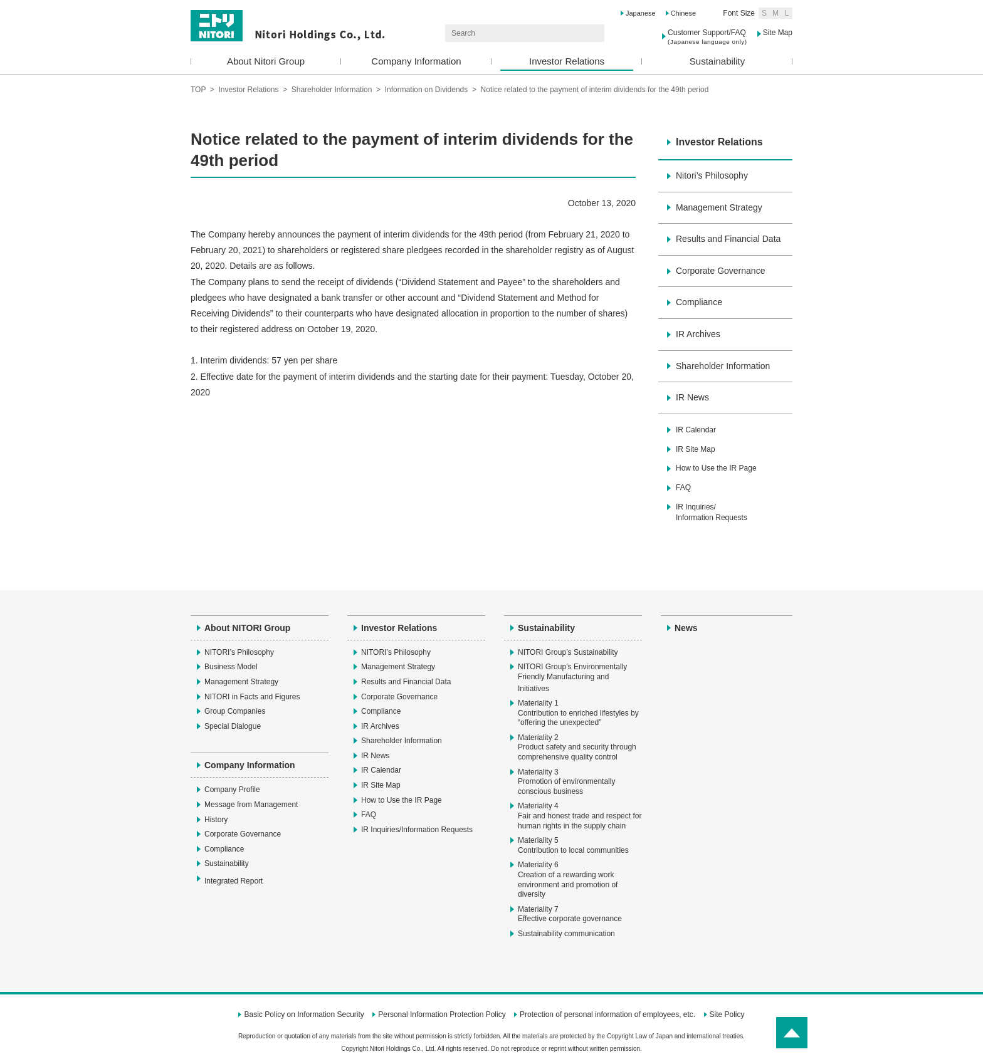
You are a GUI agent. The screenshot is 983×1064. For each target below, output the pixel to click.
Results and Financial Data (728, 239)
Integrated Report (239, 880)
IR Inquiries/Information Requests (711, 512)
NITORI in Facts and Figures (252, 696)
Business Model (231, 666)
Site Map (777, 32)
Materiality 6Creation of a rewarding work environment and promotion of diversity (568, 879)
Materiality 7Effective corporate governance (570, 914)
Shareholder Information (332, 89)
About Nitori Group (266, 61)
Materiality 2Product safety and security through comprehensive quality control (577, 747)
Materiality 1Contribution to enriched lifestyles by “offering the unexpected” (578, 713)
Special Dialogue (232, 726)
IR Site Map (695, 449)
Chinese (683, 13)
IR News (692, 397)
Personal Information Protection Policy (441, 1014)
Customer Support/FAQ (707, 36)
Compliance (699, 302)
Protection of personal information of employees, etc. (607, 1014)
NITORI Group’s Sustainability (568, 652)
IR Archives (698, 334)
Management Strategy (719, 207)
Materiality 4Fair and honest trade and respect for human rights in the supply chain (579, 815)
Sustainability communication (566, 933)
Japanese (641, 13)
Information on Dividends (426, 89)
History (216, 819)
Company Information (416, 61)
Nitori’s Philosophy (712, 175)
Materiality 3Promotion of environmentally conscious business (566, 782)
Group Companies (234, 711)
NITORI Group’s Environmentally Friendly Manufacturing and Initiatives (572, 677)
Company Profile (232, 789)
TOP (198, 89)
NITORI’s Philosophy (239, 652)
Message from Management (251, 804)
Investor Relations (566, 61)
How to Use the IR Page (716, 468)
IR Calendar (696, 429)
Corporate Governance (720, 271)
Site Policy (727, 1014)
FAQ (683, 487)
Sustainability (717, 61)
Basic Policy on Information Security (304, 1014)
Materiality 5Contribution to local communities (573, 845)
